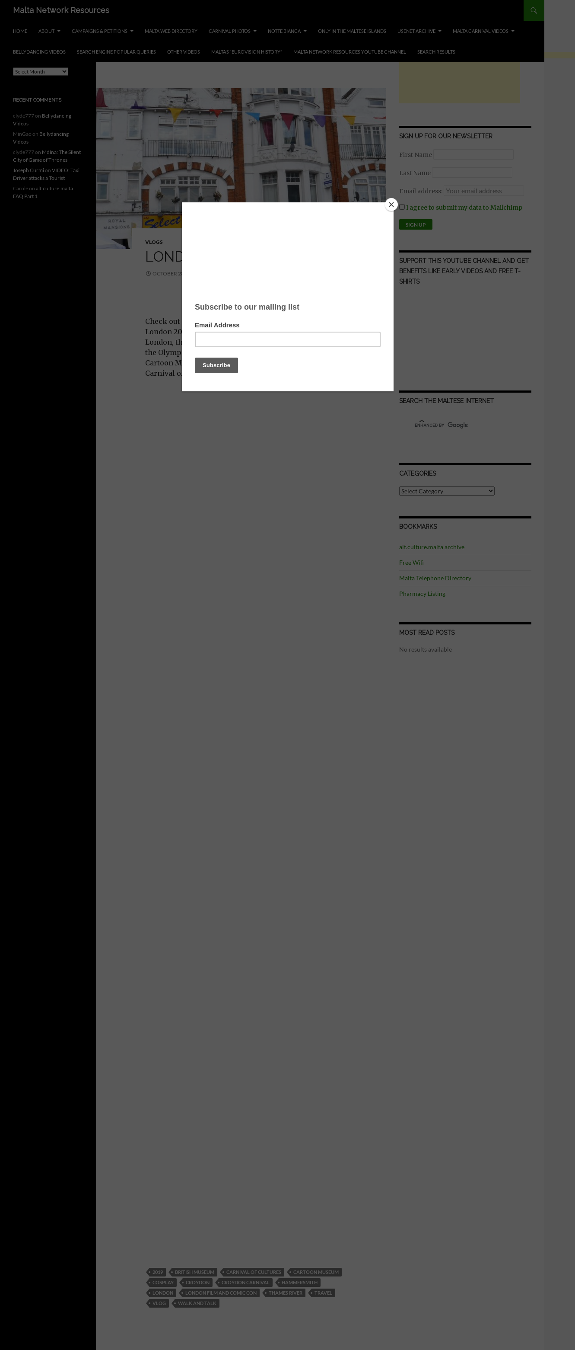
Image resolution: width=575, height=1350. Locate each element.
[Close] (391, 204)
